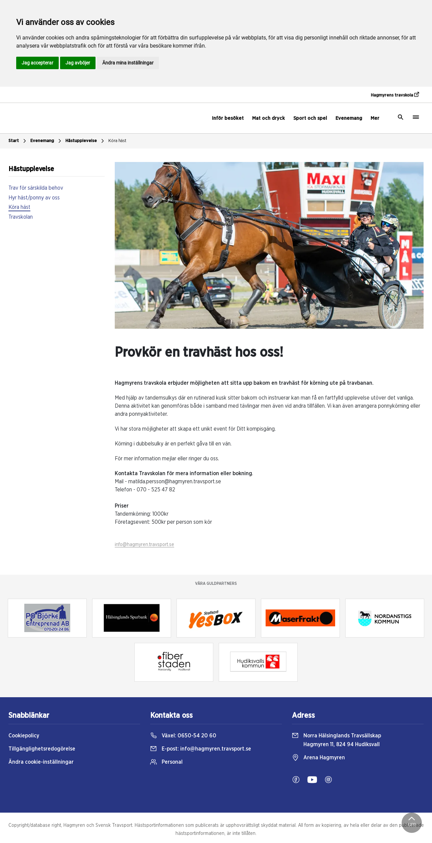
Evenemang (348, 118)
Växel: (183, 735)
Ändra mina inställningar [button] (128, 62)
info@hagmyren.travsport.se (144, 544)
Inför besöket (228, 118)
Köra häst (117, 141)
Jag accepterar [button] (37, 62)
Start (18, 141)
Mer (375, 118)
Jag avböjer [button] (77, 62)
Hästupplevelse (85, 141)
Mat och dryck (268, 118)
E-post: (200, 748)
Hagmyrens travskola (395, 95)
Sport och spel (310, 118)
